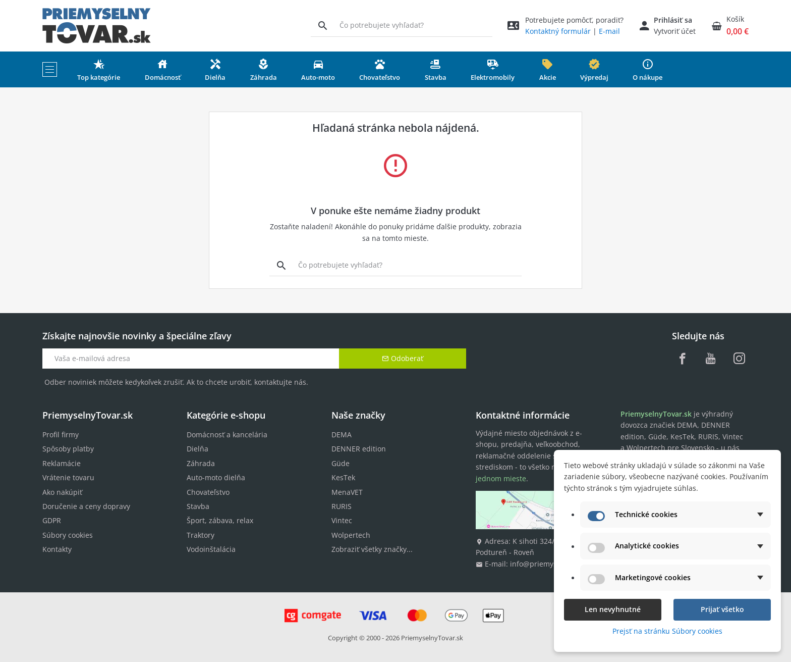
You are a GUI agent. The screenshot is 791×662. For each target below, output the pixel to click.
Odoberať (402, 358)
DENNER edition (358, 448)
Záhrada (201, 463)
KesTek (343, 477)
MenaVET (347, 492)
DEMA (341, 434)
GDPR (51, 520)
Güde (340, 463)
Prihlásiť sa (673, 20)
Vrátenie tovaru (68, 477)
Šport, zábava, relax (220, 520)
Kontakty (57, 549)
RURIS (341, 506)
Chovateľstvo (208, 492)
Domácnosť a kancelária (227, 434)
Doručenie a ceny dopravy (86, 506)
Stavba (198, 506)
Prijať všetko (722, 609)
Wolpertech (350, 535)
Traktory (200, 535)
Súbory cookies (67, 535)
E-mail (609, 31)
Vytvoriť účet (675, 31)
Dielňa (197, 448)
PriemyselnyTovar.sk (432, 638)
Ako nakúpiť (62, 492)
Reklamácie (61, 463)
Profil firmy (60, 434)
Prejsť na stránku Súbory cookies (667, 631)
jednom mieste (501, 478)
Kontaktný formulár (558, 31)
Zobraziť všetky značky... (372, 549)
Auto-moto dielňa (216, 477)
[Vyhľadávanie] (322, 25)
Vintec (341, 520)
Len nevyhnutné (613, 609)
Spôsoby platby (68, 448)
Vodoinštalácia (211, 549)
